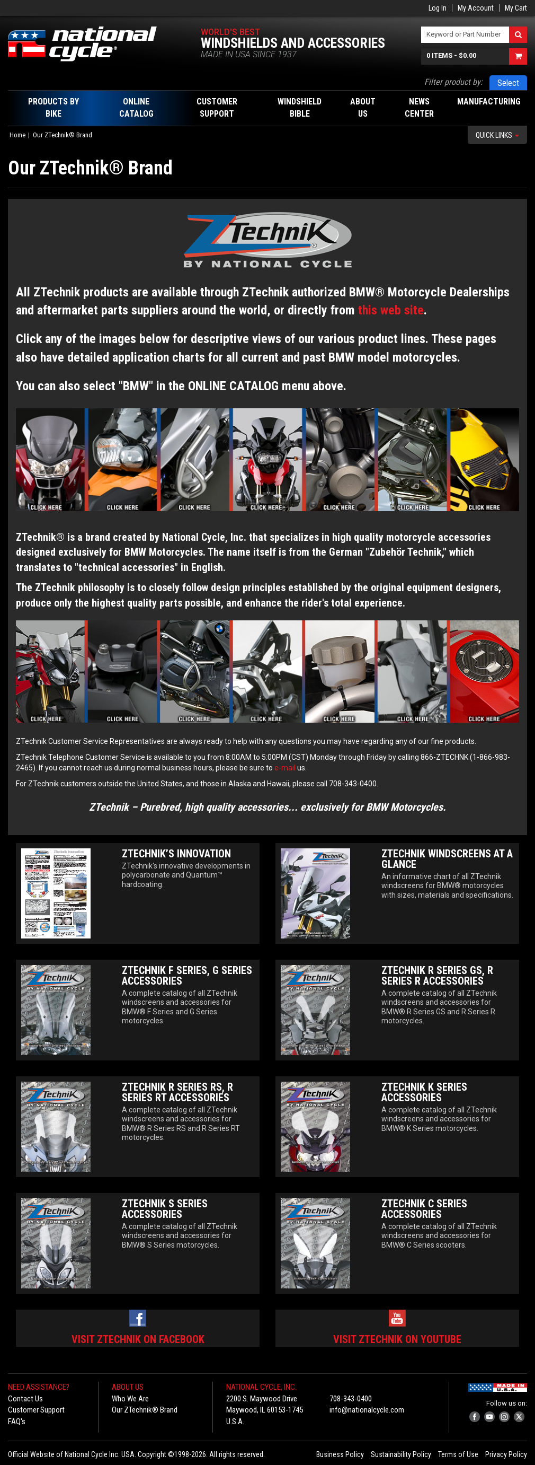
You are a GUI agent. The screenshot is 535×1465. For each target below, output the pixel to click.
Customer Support (36, 1410)
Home (17, 135)
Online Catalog (136, 108)
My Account (476, 8)
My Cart (516, 8)
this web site (391, 310)
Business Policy (340, 1454)
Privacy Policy (506, 1454)
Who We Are (130, 1398)
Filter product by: (453, 82)
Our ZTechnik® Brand (144, 1410)
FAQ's (16, 1421)
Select (508, 83)
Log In (438, 8)
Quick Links (497, 135)
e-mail (285, 768)
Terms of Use (458, 1454)
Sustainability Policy (401, 1454)
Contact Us (25, 1398)
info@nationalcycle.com (366, 1410)
